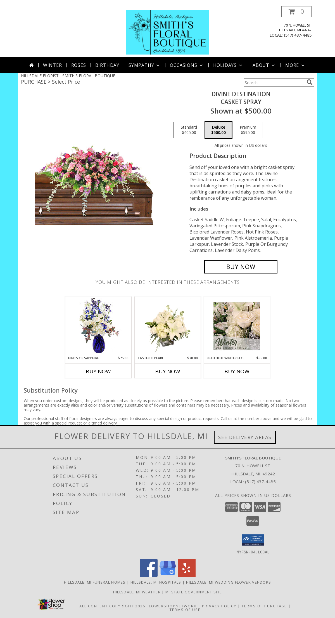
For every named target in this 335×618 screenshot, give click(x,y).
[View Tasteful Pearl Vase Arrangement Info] (167, 326)
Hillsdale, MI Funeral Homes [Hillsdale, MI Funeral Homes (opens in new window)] (95, 581)
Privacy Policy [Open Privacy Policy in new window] (219, 605)
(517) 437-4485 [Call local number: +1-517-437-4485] (298, 35)
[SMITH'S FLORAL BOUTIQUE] (167, 31)
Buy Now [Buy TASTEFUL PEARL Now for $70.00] (167, 371)
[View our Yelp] (187, 575)
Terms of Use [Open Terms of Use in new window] (185, 609)
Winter (52, 65)
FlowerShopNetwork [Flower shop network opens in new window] (172, 605)
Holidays (228, 65)
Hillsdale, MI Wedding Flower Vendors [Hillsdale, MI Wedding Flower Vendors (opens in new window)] (228, 581)
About (264, 65)
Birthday (107, 65)
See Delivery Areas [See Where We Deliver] (245, 437)
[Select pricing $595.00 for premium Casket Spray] (248, 130)
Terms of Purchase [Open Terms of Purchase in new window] (264, 605)
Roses (78, 65)
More (295, 65)
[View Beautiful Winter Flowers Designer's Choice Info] (236, 326)
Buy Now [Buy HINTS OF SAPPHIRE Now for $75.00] (98, 371)
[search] (309, 82)
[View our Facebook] (149, 575)
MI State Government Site (193, 591)
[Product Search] (274, 82)
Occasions (187, 65)
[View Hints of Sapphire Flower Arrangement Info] (98, 326)
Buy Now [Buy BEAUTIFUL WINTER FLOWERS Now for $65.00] (237, 371)
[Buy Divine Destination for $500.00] (241, 266)
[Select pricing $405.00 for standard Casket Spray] (189, 130)
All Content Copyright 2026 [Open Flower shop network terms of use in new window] (112, 605)
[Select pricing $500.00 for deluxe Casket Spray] (218, 130)
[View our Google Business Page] (168, 575)
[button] (296, 11)
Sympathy (145, 65)
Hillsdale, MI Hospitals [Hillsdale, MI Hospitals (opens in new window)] (155, 581)
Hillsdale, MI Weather (137, 591)
